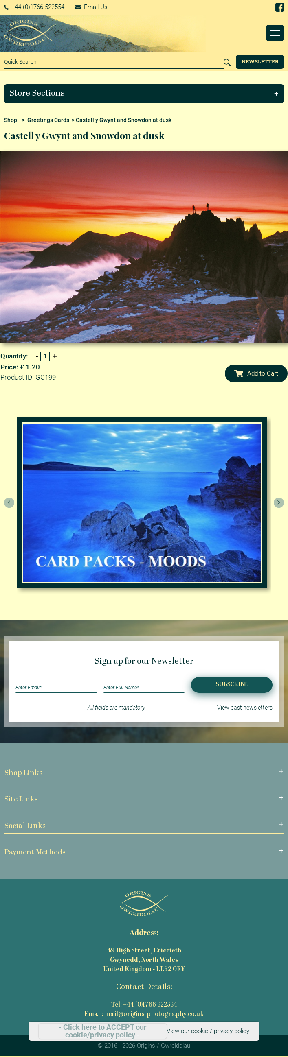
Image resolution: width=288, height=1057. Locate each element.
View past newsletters (245, 707)
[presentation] (9, 503)
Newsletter (260, 61)
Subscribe (232, 684)
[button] (144, 93)
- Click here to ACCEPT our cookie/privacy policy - (103, 1031)
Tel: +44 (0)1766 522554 (144, 1005)
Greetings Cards (48, 120)
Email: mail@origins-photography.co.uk (144, 1014)
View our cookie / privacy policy (208, 1031)
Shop (10, 120)
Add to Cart (256, 373)
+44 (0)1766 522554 (34, 7)
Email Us (91, 7)
